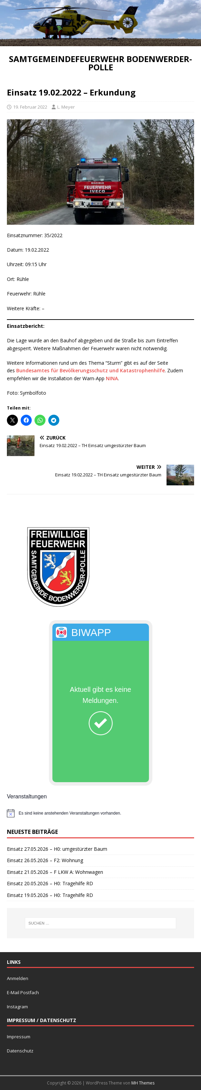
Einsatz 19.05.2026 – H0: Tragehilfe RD (50, 895)
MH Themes (142, 1083)
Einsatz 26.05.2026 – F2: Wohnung (45, 860)
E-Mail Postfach (23, 992)
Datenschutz (20, 1051)
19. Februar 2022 (30, 107)
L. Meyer (66, 107)
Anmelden (17, 978)
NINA (112, 378)
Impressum (18, 1036)
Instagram (17, 1006)
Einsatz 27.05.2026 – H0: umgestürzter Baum (57, 849)
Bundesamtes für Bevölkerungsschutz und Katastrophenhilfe (90, 370)
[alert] (100, 813)
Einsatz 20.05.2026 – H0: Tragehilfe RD (50, 883)
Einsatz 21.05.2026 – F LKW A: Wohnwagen (55, 872)
